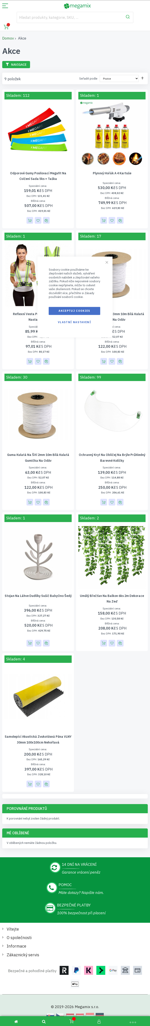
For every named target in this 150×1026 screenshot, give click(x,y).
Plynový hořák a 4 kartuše (112, 173)
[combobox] (75, 17)
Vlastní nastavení (74, 322)
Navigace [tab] (18, 65)
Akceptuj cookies (74, 310)
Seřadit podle (88, 78)
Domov (8, 38)
